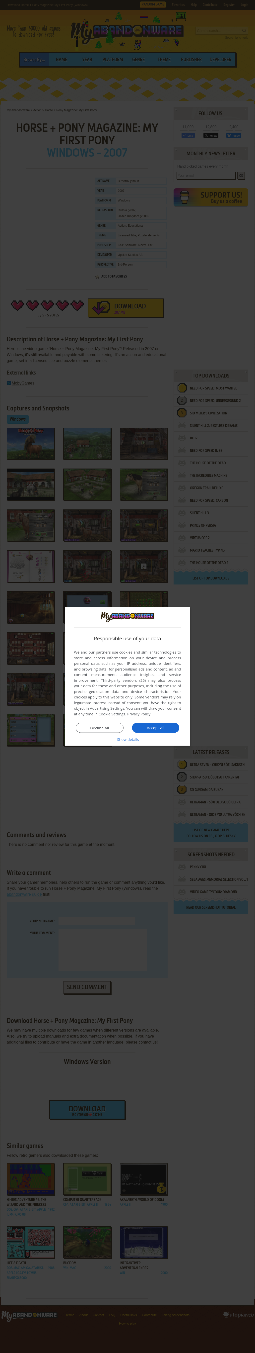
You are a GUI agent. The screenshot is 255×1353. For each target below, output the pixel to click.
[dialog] (127, 676)
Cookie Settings (112, 713)
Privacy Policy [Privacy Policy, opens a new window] (139, 713)
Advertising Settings (107, 708)
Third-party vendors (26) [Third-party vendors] (123, 680)
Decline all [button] (99, 727)
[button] (127, 739)
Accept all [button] (156, 727)
